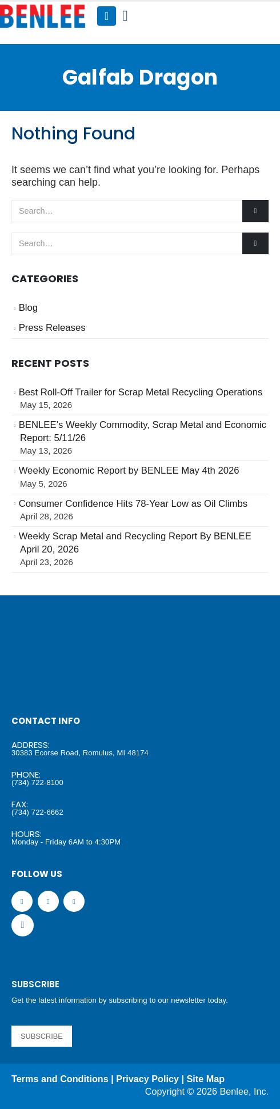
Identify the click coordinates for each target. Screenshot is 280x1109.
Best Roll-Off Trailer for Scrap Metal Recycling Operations (141, 392)
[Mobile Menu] (106, 16)
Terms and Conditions (60, 1079)
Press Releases (52, 327)
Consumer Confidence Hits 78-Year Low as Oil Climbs (133, 503)
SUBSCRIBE (42, 1036)
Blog (28, 307)
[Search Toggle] (125, 16)
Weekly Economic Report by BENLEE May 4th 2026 (129, 470)
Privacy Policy (147, 1079)
